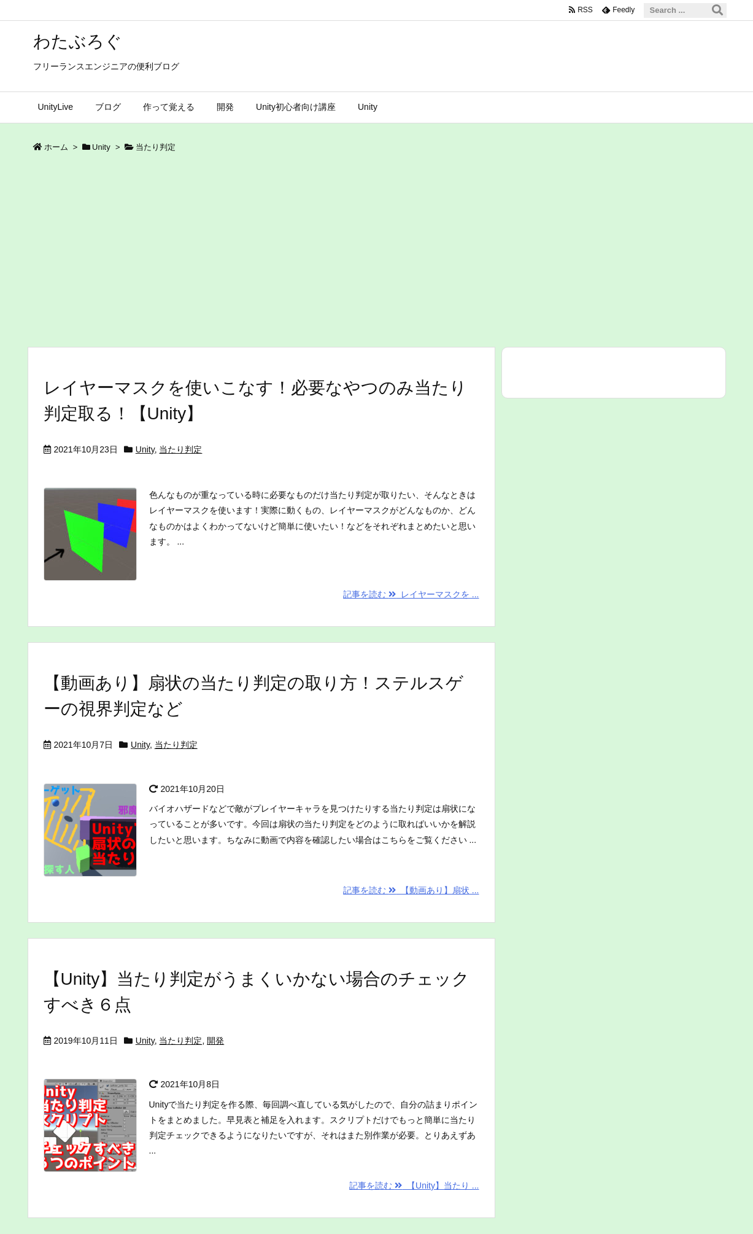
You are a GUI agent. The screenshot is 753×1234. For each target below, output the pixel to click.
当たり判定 (180, 449)
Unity (101, 147)
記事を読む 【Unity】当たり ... (414, 1185)
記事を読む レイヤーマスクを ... (411, 594)
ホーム (56, 147)
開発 (215, 1041)
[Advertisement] (377, 254)
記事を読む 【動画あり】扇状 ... (411, 890)
